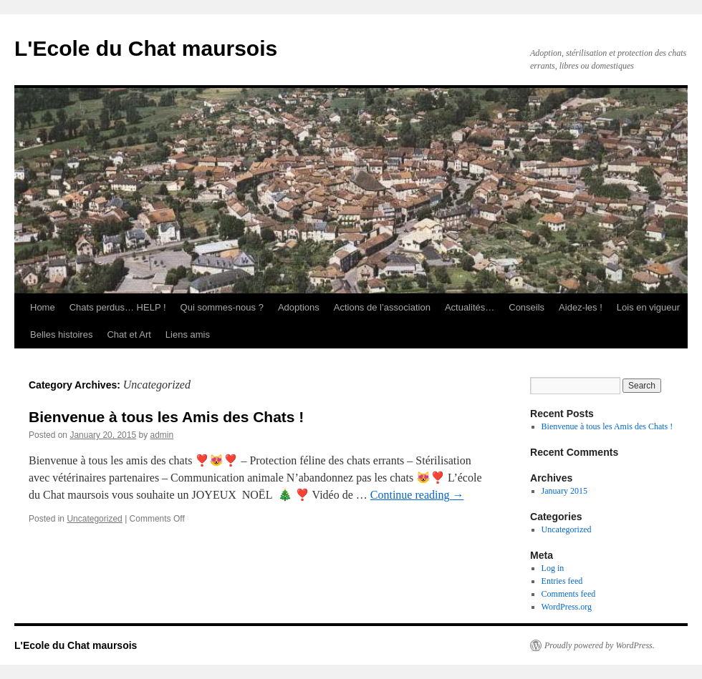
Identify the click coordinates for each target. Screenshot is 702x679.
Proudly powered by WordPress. (599, 645)
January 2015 (564, 491)
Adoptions (298, 307)
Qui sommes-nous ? (222, 307)
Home (42, 307)
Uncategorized (94, 519)
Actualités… (469, 307)
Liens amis (187, 334)
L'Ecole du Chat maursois (145, 48)
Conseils (526, 307)
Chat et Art (128, 334)
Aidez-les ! (580, 307)
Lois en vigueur (648, 307)
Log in (553, 568)
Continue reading (417, 495)
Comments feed (569, 594)
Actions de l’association (382, 307)
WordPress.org (567, 607)
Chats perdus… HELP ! (117, 307)
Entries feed (562, 581)
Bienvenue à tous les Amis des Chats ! (166, 417)
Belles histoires (61, 334)
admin (162, 435)
